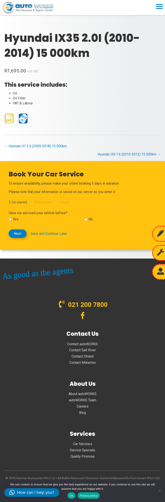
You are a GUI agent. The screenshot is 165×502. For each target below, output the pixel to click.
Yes (15, 219)
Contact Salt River (82, 350)
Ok (71, 495)
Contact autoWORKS (82, 344)
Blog (82, 413)
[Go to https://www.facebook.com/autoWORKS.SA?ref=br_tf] (82, 316)
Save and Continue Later (49, 234)
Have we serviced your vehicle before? (38, 213)
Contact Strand (82, 356)
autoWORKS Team (82, 400)
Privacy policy (89, 495)
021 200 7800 (88, 304)
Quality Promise (82, 456)
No (91, 219)
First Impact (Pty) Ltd (144, 478)
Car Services (82, 444)
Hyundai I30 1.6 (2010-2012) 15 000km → (129, 154)
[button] (31, 492)
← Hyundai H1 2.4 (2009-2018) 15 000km (35, 146)
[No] (159, 490)
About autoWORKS (82, 394)
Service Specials (82, 450)
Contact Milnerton (82, 363)
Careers (83, 406)
